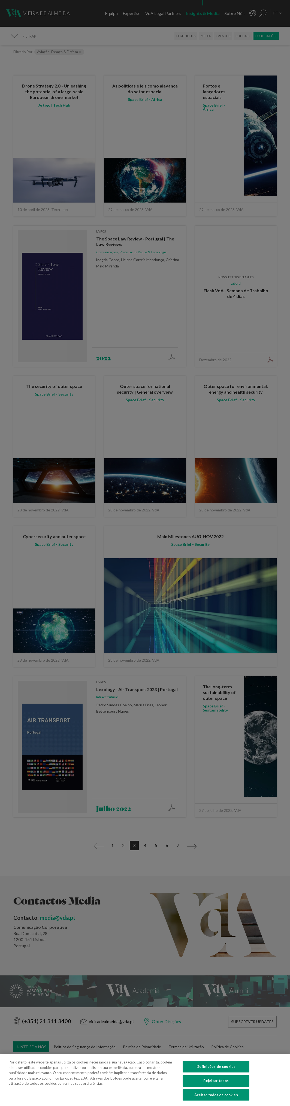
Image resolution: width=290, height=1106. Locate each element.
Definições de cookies (216, 1075)
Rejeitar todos (216, 1089)
